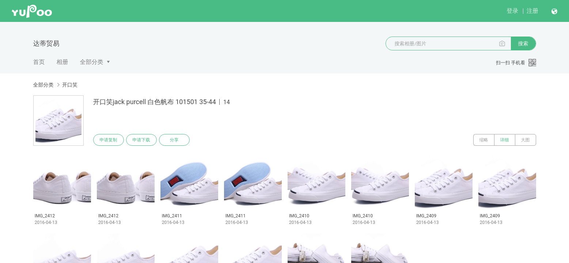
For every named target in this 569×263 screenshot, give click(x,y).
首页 (39, 61)
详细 (504, 139)
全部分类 (91, 61)
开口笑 (69, 85)
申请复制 (108, 139)
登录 (512, 10)
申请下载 (141, 139)
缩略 (483, 139)
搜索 (523, 43)
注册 (532, 10)
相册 (62, 61)
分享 (174, 139)
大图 (525, 139)
